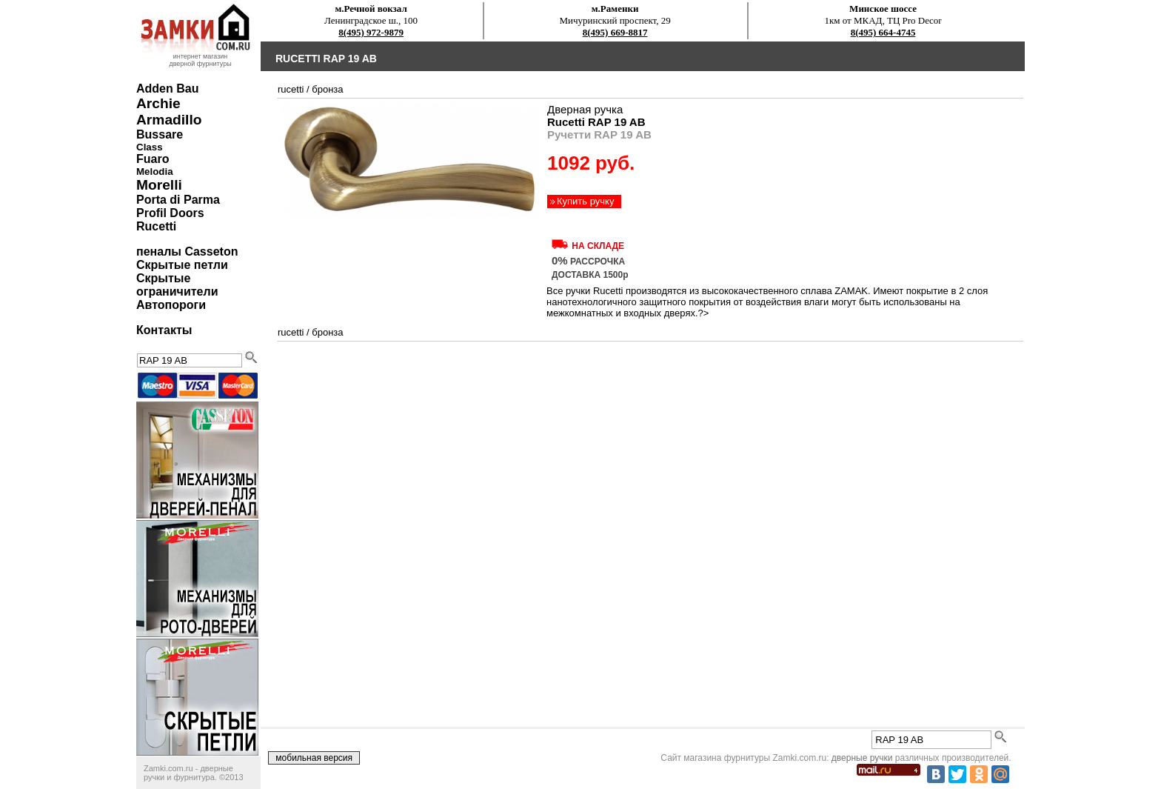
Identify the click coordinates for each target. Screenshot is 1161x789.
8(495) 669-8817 (615, 32)
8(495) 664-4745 (883, 32)
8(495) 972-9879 (371, 32)
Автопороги (171, 305)
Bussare (159, 134)
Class (149, 147)
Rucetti (156, 226)
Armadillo (169, 119)
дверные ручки (862, 758)
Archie (158, 103)
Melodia (154, 171)
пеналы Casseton (187, 251)
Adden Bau (167, 88)
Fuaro (152, 159)
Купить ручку (585, 201)
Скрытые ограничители (177, 285)
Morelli (159, 185)
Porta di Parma (178, 199)
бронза (327, 89)
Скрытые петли (182, 265)
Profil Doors (170, 213)
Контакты (164, 330)
